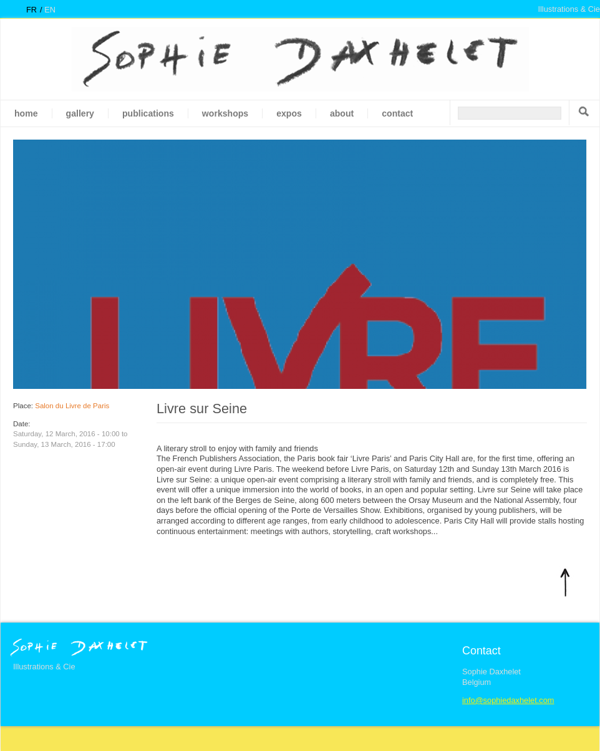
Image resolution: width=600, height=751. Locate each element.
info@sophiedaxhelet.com (508, 700)
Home (26, 113)
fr (31, 9)
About (342, 113)
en (50, 9)
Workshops (225, 113)
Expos (289, 113)
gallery (80, 113)
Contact (397, 113)
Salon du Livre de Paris (72, 405)
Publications (148, 113)
